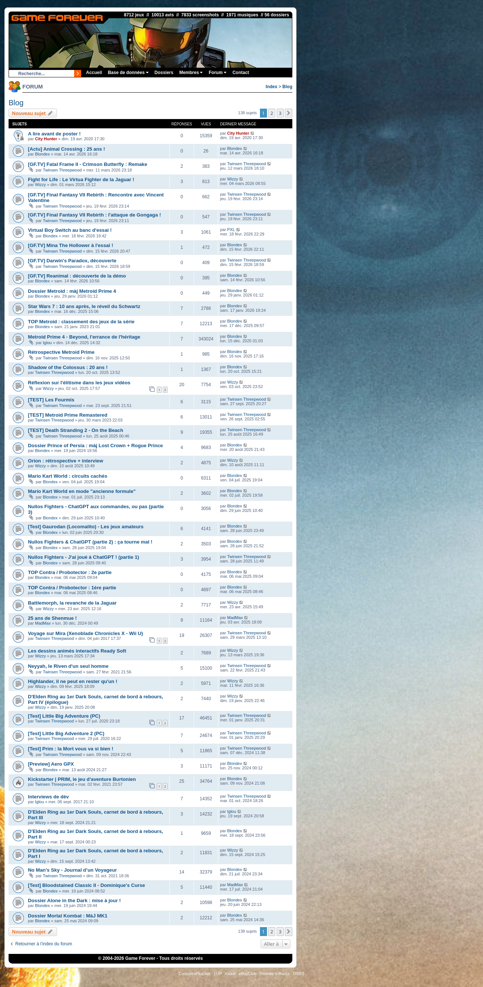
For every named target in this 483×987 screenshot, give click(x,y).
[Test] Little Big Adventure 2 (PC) (66, 733)
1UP (218, 973)
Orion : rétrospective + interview (65, 461)
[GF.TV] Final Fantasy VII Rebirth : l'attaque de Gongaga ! (94, 215)
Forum (217, 72)
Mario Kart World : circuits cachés (67, 476)
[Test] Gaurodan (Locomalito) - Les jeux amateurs (85, 526)
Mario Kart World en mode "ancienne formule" (82, 491)
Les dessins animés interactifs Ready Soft (77, 651)
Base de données (128, 72)
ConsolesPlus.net (195, 973)
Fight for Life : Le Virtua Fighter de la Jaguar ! (81, 179)
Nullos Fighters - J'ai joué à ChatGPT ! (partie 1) (83, 557)
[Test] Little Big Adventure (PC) (64, 716)
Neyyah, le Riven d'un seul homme (68, 666)
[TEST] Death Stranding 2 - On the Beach (75, 430)
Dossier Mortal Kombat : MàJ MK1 (67, 916)
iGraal (230, 973)
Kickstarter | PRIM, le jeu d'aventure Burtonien (82, 779)
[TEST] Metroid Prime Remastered (67, 415)
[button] (288, 113)
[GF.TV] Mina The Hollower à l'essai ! (70, 245)
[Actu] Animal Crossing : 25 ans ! (66, 149)
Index (271, 86)
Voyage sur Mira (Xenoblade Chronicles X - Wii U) (85, 633)
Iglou (47, 342)
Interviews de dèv (48, 796)
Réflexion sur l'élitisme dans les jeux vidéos (79, 382)
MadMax (43, 623)
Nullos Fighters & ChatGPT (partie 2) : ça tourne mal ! (90, 542)
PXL (231, 229)
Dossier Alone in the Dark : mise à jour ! (74, 900)
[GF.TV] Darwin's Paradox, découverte (72, 260)
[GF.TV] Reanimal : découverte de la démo (77, 276)
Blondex (42, 154)
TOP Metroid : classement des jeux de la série (81, 321)
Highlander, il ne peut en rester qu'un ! (72, 681)
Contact (240, 72)
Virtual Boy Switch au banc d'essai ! (70, 230)
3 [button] (280, 113)
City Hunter (46, 139)
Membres (191, 72)
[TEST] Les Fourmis (51, 400)
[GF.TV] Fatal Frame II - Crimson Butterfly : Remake (87, 164)
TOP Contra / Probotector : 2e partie (69, 572)
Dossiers (164, 72)
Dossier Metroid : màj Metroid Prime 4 (72, 291)
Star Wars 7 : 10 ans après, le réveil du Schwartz (84, 306)
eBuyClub (248, 973)
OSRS (298, 973)
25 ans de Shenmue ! (52, 618)
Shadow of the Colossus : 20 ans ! (68, 367)
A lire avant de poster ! (54, 134)
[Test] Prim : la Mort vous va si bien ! (70, 749)
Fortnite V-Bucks (275, 973)
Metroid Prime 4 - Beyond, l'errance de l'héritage (84, 337)
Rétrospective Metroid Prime (61, 352)
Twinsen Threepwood (62, 170)
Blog (287, 86)
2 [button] (271, 113)
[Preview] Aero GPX (51, 764)
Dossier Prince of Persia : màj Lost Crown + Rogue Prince (95, 445)
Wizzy (40, 184)
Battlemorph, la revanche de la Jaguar (72, 603)
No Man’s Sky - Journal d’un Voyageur (72, 870)
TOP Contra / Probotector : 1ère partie (72, 587)
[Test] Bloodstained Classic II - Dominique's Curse (86, 885)
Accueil (94, 72)
